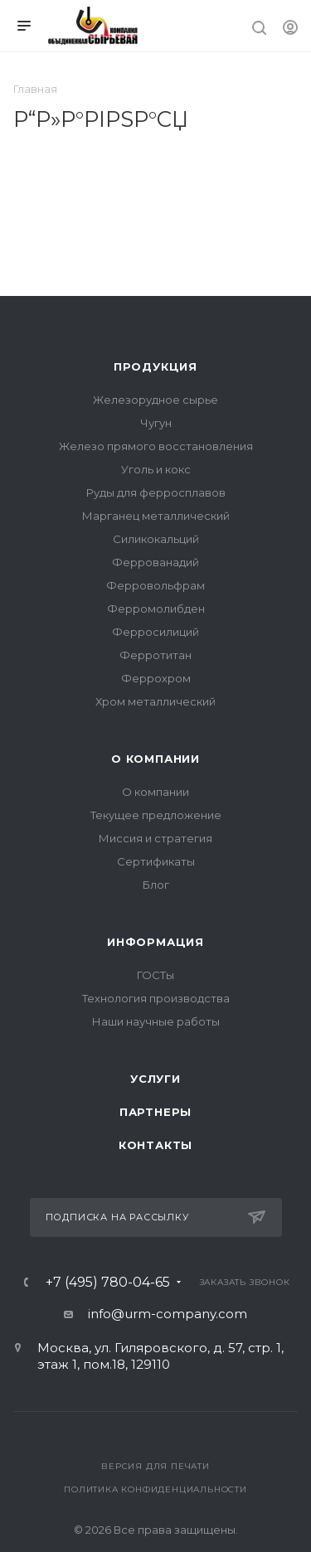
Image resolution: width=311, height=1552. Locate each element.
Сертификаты (156, 861)
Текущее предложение (155, 815)
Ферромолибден (156, 608)
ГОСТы (155, 975)
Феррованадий (155, 562)
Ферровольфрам (155, 585)
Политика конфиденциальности (155, 1489)
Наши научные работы (156, 1021)
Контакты (155, 1145)
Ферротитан (155, 655)
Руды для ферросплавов (156, 492)
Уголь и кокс (156, 469)
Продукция (155, 366)
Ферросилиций (155, 631)
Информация (155, 941)
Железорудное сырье (155, 399)
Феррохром (156, 678)
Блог (156, 884)
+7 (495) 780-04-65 (108, 1282)
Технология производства (156, 998)
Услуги (155, 1078)
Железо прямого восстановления (156, 446)
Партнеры (155, 1111)
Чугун (156, 422)
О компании (155, 758)
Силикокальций (156, 539)
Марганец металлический (156, 515)
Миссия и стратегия (155, 838)
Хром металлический (155, 701)
